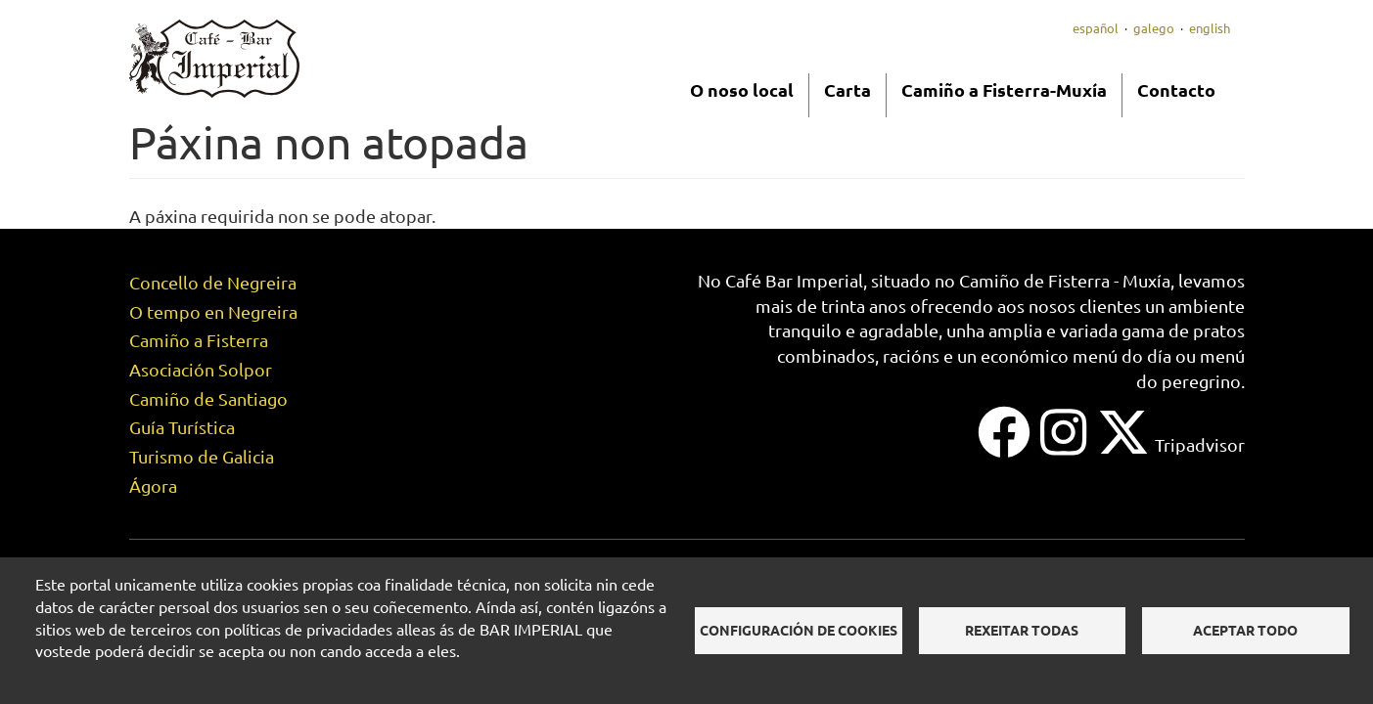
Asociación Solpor (200, 369)
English (1209, 28)
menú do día (1122, 355)
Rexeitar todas (1021, 629)
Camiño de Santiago (208, 398)
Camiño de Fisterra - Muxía (1064, 280)
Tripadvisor (1200, 444)
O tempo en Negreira (213, 311)
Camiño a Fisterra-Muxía (1004, 89)
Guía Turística (182, 427)
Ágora (153, 485)
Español (1096, 28)
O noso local (742, 89)
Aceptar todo (1245, 629)
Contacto (1176, 89)
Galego (1153, 28)
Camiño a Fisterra (198, 340)
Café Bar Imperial (794, 280)
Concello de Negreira (213, 282)
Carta (847, 89)
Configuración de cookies (798, 629)
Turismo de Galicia (201, 456)
